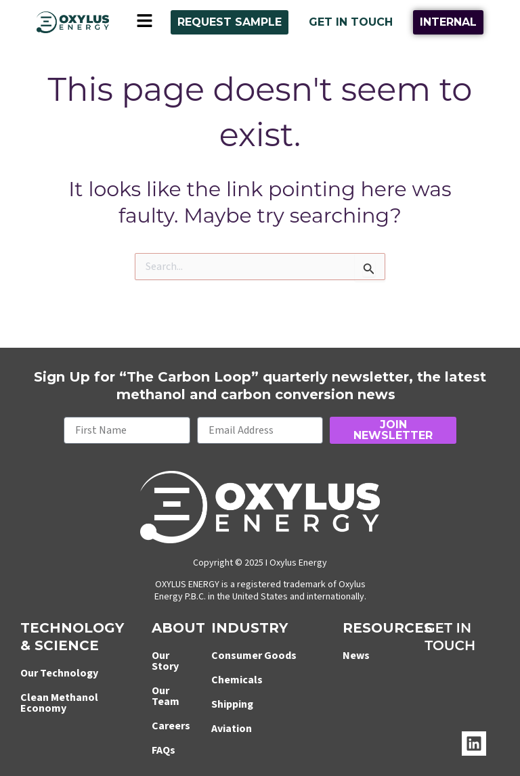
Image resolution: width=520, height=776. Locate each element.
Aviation (231, 728)
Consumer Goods (254, 655)
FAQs (163, 750)
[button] (144, 22)
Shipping (232, 704)
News (356, 655)
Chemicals (237, 679)
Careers (171, 725)
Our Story (165, 661)
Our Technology (59, 673)
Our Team (165, 696)
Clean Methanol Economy (59, 703)
